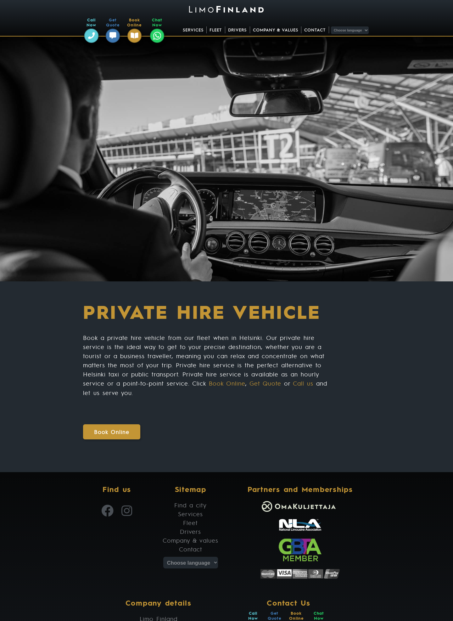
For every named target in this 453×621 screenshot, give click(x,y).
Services (193, 29)
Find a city (190, 505)
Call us (303, 383)
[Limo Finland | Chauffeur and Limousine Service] (226, 10)
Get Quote (265, 383)
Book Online (227, 383)
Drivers (237, 29)
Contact (315, 29)
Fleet (216, 29)
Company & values (275, 29)
